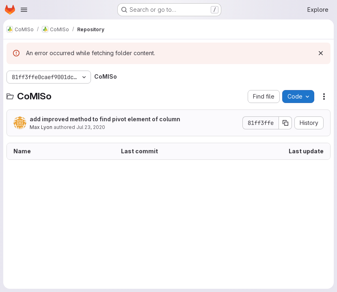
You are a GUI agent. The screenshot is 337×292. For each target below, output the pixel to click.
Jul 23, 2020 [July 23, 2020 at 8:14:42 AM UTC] (90, 127)
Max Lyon (41, 127)
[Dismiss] (321, 53)
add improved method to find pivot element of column (105, 119)
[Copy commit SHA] (285, 122)
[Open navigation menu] (23, 9)
